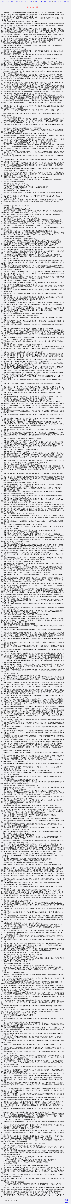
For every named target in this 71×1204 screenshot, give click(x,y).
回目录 (66, 1202)
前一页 (66, 1200)
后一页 (66, 1199)
